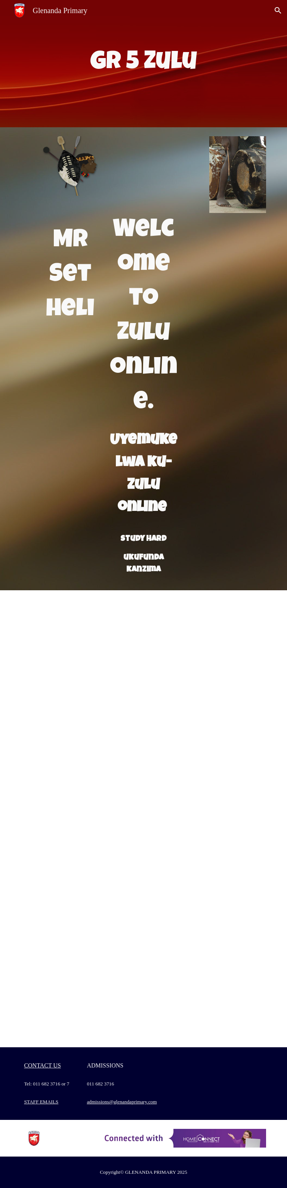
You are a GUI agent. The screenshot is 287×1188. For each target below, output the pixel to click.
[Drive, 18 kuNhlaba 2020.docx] (206, 636)
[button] (278, 10)
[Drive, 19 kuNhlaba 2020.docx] (80, 727)
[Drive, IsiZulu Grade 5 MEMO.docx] (206, 727)
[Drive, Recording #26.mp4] (80, 910)
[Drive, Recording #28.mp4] (80, 1001)
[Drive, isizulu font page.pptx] (143, 172)
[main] (143, 63)
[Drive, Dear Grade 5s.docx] (206, 910)
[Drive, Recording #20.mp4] (80, 818)
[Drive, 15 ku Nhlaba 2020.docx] (80, 636)
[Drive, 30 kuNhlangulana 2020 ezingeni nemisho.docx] (206, 818)
